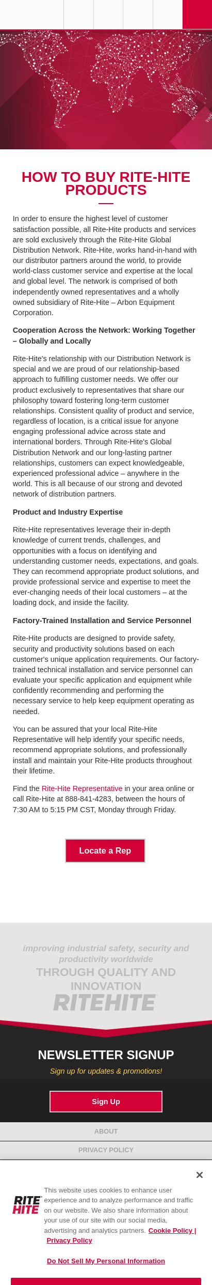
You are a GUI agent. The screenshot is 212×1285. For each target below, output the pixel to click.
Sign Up (106, 1101)
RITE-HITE (31, 14)
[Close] (199, 1180)
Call (138, 14)
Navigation (197, 14)
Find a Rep (108, 14)
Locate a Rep (105, 850)
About (106, 1131)
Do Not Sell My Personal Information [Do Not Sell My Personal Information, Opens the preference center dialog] (106, 1266)
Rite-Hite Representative (82, 788)
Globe (78, 14)
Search (168, 14)
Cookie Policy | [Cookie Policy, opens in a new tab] (173, 1236)
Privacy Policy (106, 1150)
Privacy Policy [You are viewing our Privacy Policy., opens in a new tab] (69, 1245)
